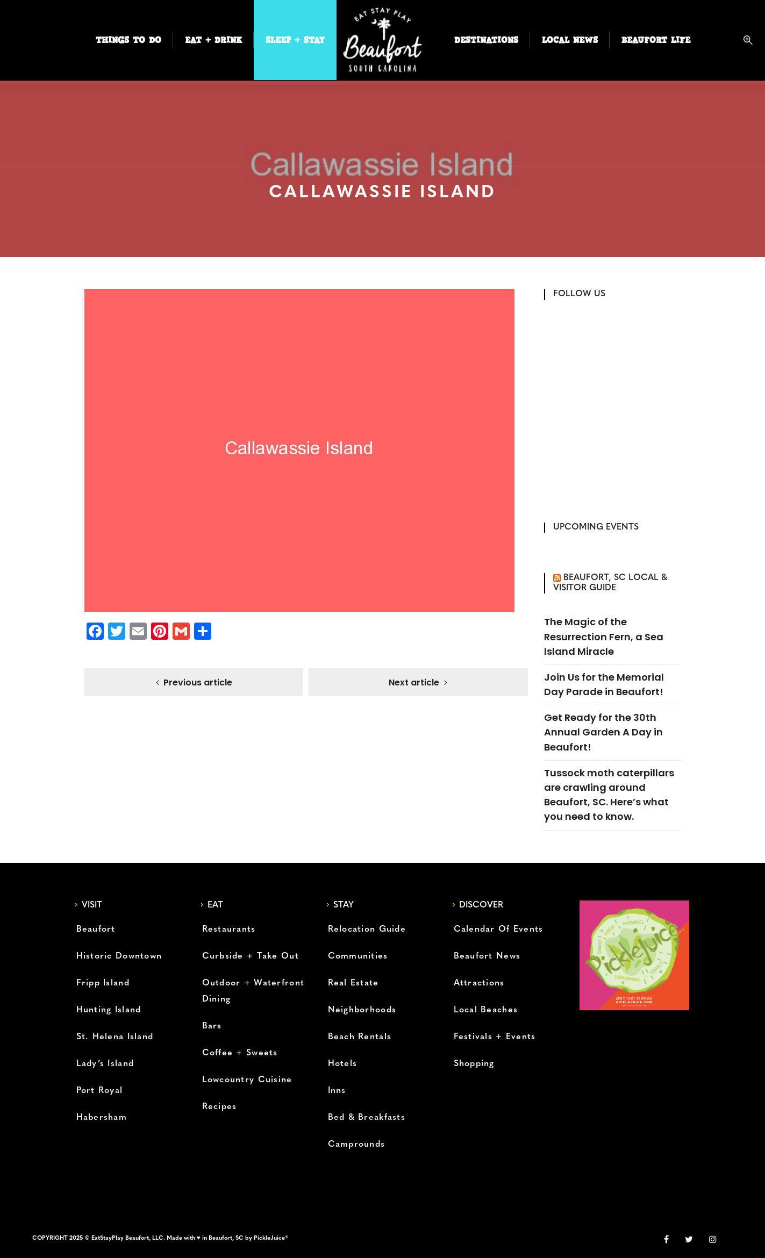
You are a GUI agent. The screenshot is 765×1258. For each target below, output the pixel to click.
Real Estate (353, 983)
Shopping (474, 1064)
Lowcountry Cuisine (247, 1080)
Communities (358, 956)
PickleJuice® (271, 1238)
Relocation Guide (367, 929)
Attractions (479, 983)
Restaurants (229, 929)
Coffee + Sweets (240, 1053)
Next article (414, 683)
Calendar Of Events (499, 929)
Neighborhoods (362, 1010)
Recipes (219, 1107)
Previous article (197, 683)
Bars (212, 1026)
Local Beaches (486, 1010)
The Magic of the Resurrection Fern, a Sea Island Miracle (603, 636)
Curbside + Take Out (250, 956)
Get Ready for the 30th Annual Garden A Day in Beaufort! (603, 732)
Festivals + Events (495, 1037)
